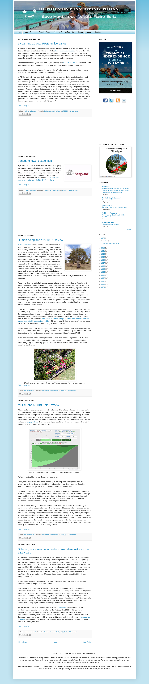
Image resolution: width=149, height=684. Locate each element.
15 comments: (73, 632)
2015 (103, 269)
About (89, 32)
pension (26, 632)
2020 (103, 254)
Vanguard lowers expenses (35, 160)
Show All (129, 229)
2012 (103, 278)
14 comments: (71, 390)
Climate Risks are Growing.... (111, 224)
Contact (98, 32)
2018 (103, 260)
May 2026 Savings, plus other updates (114, 207)
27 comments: (71, 534)
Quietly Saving (107, 205)
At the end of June (25, 245)
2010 (103, 284)
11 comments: (74, 111)
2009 (103, 287)
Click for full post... (24, 106)
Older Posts (87, 642)
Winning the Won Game (111, 243)
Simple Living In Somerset (111, 198)
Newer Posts (23, 642)
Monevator (106, 187)
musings (26, 111)
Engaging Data (32, 422)
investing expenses (30, 190)
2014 (103, 272)
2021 (103, 251)
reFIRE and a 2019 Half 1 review (38, 405)
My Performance (29, 390)
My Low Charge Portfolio (64, 32)
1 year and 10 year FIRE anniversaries (42, 43)
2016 (103, 266)
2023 (103, 248)
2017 (103, 263)
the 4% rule (61, 607)
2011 (103, 281)
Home (18, 32)
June (105, 241)
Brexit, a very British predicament (112, 200)
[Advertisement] (54, 136)
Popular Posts (44, 32)
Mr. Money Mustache (109, 213)
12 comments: (73, 190)
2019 (103, 257)
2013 (103, 275)
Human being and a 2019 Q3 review (40, 240)
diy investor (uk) (108, 222)
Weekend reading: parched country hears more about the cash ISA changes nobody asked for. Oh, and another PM (115, 190)
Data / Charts (29, 32)
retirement (33, 111)
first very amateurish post (64, 51)
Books (80, 32)
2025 (103, 238)
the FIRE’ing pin (69, 63)
